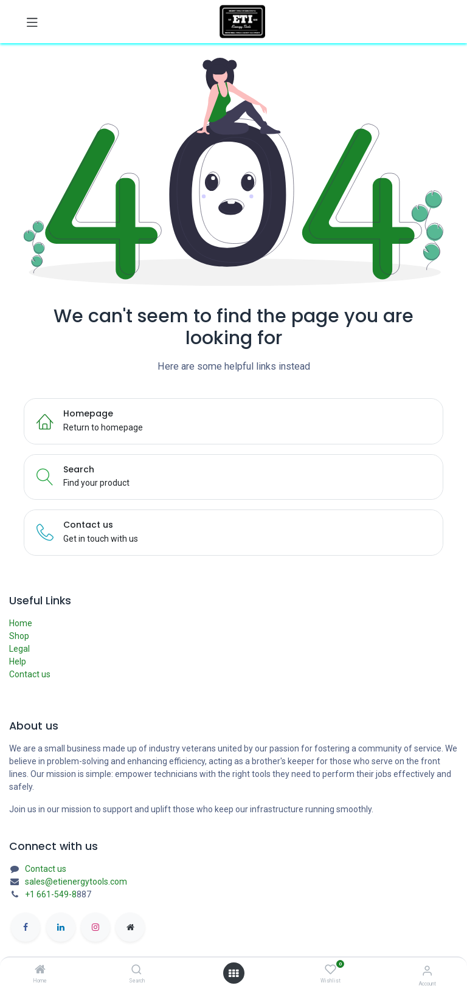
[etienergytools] (130, 927)
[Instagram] (95, 927)
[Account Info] (427, 971)
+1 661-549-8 (51, 894)
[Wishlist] (330, 969)
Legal (19, 649)
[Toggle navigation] (32, 21)
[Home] (40, 970)
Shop (19, 636)
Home (20, 623)
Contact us (29, 674)
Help (17, 661)
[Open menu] (233, 973)
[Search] (136, 970)
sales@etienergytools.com (76, 881)
